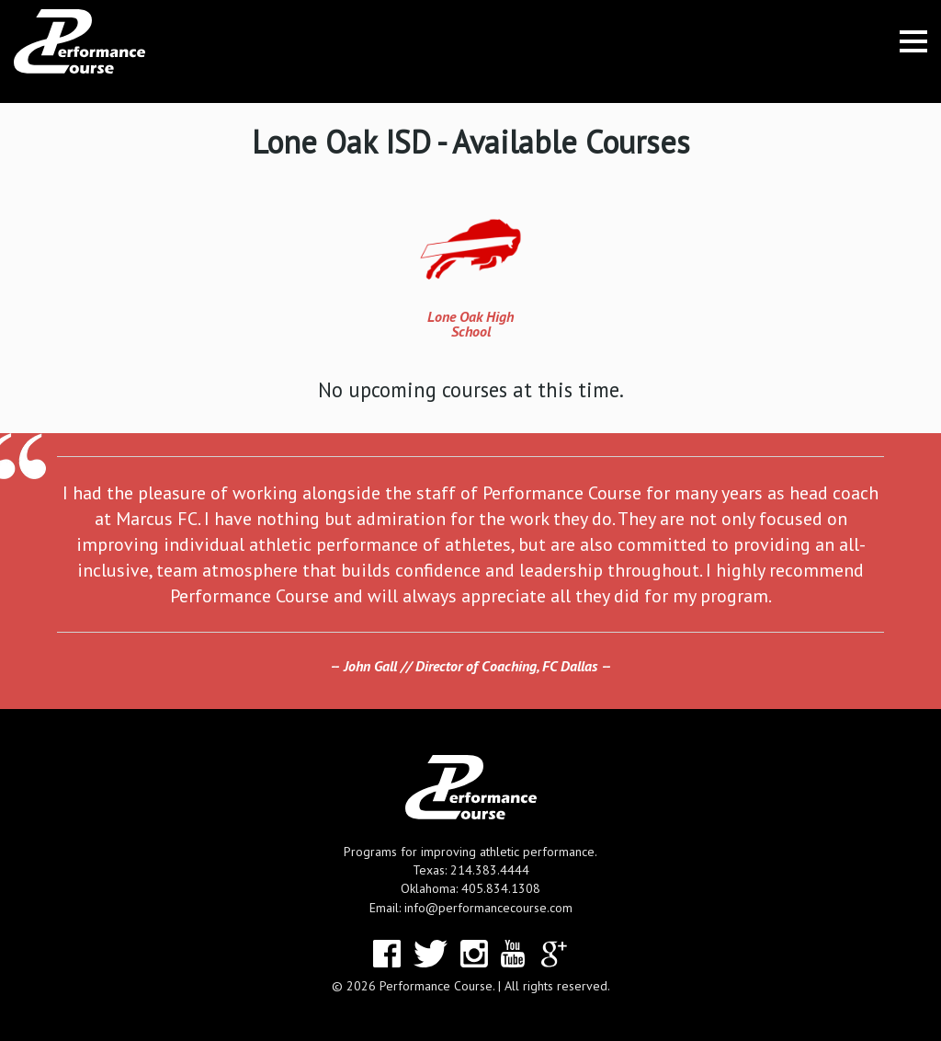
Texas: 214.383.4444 (471, 870)
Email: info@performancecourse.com (471, 907)
